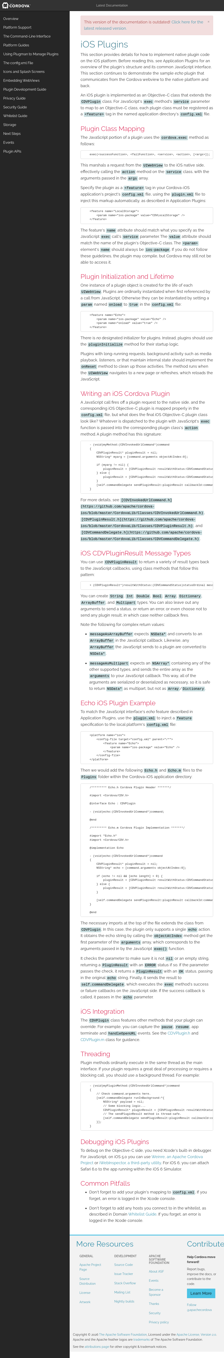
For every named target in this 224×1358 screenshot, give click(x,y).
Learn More (201, 1293)
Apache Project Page (90, 1267)
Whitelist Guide (142, 1214)
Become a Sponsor (156, 1292)
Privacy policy (159, 1322)
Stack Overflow (125, 1283)
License (84, 1292)
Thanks (154, 1304)
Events (153, 1280)
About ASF (156, 1271)
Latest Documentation (112, 5)
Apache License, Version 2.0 (196, 1334)
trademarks (141, 1339)
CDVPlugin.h (179, 1033)
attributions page (97, 1346)
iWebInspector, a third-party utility (130, 1163)
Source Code (123, 1265)
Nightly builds (124, 1301)
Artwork (84, 1302)
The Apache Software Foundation (123, 1334)
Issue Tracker (123, 1274)
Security (155, 1313)
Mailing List (122, 1292)
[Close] (208, 21)
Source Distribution (87, 1281)
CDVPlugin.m (92, 1039)
